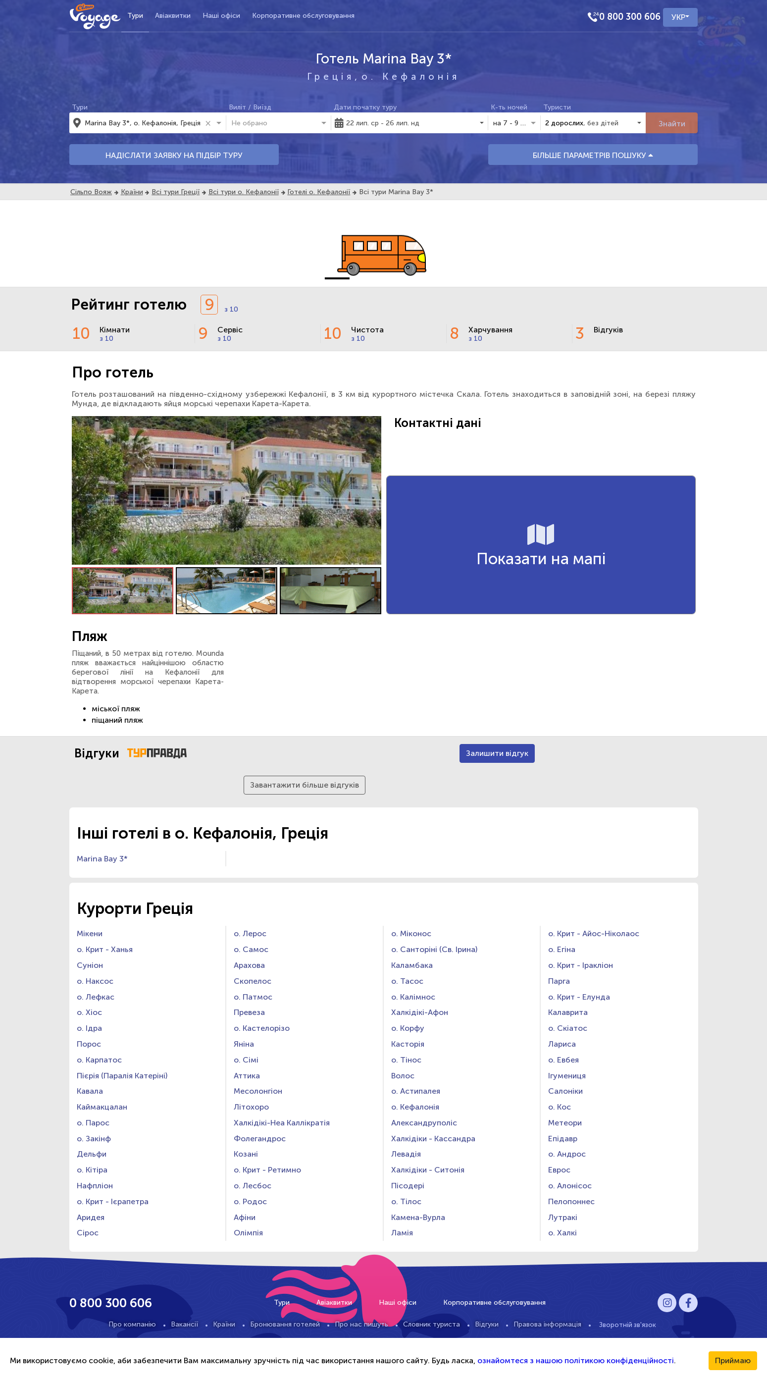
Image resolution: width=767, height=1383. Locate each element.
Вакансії (184, 1324)
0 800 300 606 (630, 16)
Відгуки (487, 1324)
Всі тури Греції (176, 192)
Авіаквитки (173, 15)
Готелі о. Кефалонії (318, 192)
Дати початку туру (365, 107)
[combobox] (143, 122)
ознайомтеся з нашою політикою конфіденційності (575, 1360)
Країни (132, 192)
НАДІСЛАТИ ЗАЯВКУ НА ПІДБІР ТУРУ (174, 155)
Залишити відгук (497, 753)
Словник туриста (431, 1324)
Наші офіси (221, 15)
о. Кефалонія (410, 76)
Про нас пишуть (361, 1324)
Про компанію (132, 1324)
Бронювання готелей (285, 1324)
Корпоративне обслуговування (303, 15)
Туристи (557, 107)
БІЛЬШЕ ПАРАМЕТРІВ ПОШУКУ (593, 155)
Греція (331, 76)
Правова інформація (547, 1324)
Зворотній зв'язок (627, 1325)
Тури (135, 15)
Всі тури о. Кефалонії (243, 192)
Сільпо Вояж (91, 192)
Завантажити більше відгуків (304, 785)
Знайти (672, 123)
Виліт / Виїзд (250, 107)
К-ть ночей (509, 107)
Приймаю (733, 1360)
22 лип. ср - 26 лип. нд (382, 123)
